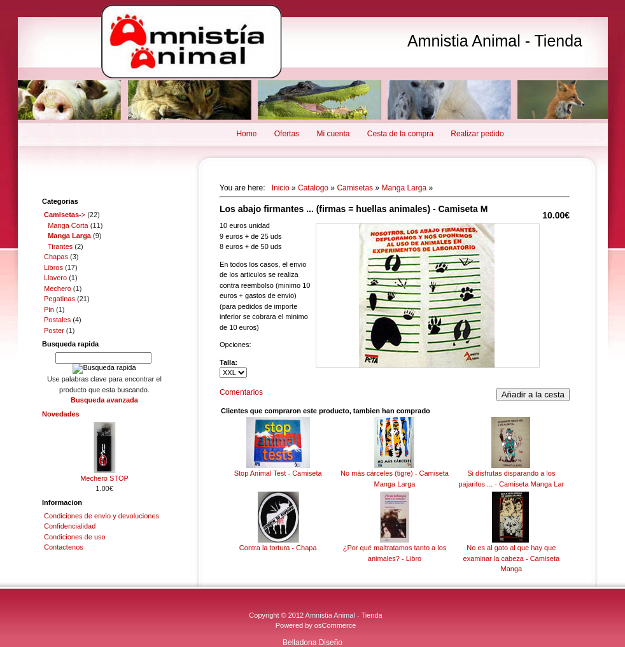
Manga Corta (68, 225)
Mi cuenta (332, 133)
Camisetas (355, 187)
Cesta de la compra (400, 133)
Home (246, 133)
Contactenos (63, 547)
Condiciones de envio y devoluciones (101, 516)
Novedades (61, 414)
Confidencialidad (69, 526)
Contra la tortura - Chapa (278, 547)
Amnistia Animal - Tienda (494, 41)
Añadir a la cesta (533, 394)
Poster (54, 330)
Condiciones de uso (75, 537)
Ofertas (286, 133)
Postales (57, 320)
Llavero (55, 277)
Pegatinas (59, 298)
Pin (49, 309)
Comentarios (241, 392)
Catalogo (313, 187)
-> (64, 214)
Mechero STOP (104, 478)
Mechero (57, 288)
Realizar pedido (477, 133)
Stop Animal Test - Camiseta (278, 473)
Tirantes (60, 246)
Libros (53, 267)
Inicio (281, 187)
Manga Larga (403, 187)
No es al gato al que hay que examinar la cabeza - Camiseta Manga (511, 558)
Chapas (56, 256)
